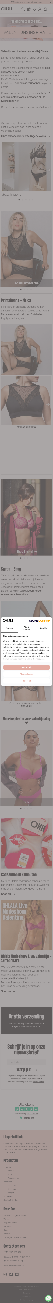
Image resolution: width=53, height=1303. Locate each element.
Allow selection (26, 674)
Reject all (26, 681)
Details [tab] (43, 628)
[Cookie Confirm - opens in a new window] (39, 620)
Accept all (26, 667)
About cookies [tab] (26, 628)
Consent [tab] (10, 628)
